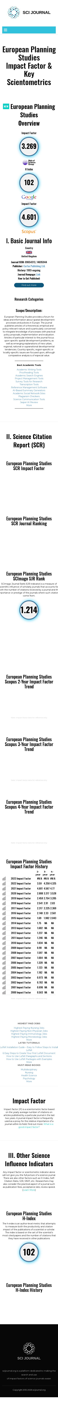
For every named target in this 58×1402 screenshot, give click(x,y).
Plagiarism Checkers (29, 396)
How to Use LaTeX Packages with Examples (29, 1059)
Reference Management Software (29, 387)
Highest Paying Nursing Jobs (29, 1028)
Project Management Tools (29, 378)
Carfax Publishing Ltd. (34, 266)
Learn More (29, 1190)
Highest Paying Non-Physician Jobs (29, 1031)
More (29, 405)
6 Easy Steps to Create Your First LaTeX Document (29, 1053)
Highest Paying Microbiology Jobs (29, 1037)
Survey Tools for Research (29, 381)
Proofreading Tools (29, 372)
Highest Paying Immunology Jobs (29, 1034)
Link (38, 274)
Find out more (29, 285)
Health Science (29, 1075)
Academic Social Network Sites (29, 393)
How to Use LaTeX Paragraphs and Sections (29, 1056)
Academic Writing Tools (29, 369)
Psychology (29, 1078)
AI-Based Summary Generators (29, 390)
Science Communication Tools (29, 399)
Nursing (29, 1072)
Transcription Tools (29, 384)
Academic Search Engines (29, 375)
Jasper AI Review (29, 402)
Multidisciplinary (29, 1069)
